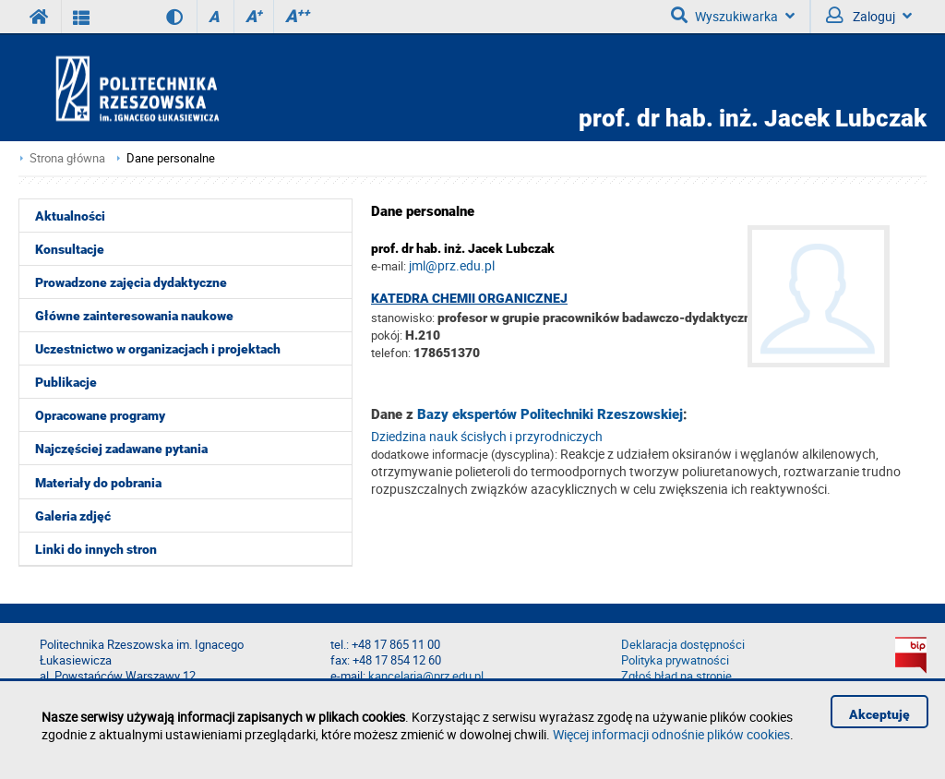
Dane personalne (170, 158)
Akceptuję (879, 714)
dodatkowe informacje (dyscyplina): (464, 454)
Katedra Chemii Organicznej (469, 298)
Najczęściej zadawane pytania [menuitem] (121, 448)
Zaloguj (869, 15)
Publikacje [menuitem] (66, 382)
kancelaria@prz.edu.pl (426, 676)
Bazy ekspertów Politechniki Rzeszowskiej (550, 414)
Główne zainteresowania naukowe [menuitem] (134, 315)
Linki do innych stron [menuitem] (96, 549)
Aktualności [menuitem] (70, 216)
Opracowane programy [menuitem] (100, 415)
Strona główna (67, 158)
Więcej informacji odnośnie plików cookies (671, 734)
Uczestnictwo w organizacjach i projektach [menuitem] (158, 349)
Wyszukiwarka (733, 15)
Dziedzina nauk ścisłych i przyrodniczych (487, 436)
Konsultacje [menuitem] (69, 249)
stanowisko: (403, 317)
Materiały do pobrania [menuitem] (98, 482)
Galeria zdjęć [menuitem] (73, 516)
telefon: (391, 352)
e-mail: (388, 266)
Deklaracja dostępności (683, 645)
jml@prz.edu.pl (452, 265)
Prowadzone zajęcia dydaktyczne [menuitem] (131, 282)
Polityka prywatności (675, 660)
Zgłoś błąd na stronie (676, 676)
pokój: (388, 335)
